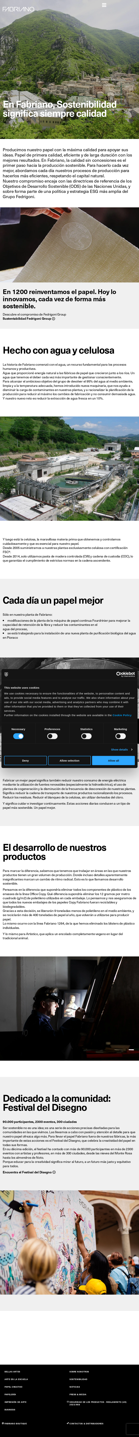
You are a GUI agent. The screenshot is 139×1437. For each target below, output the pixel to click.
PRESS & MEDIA (78, 1394)
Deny (25, 760)
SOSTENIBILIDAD (78, 1379)
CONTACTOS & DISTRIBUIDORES (87, 1423)
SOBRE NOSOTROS (79, 1371)
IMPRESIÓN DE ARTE (16, 1402)
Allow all (113, 760)
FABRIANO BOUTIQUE (16, 1423)
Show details (119, 749)
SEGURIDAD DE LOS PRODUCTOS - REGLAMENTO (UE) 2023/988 (98, 1403)
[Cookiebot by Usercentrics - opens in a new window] (119, 674)
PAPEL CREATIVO (13, 1386)
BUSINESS (10, 1409)
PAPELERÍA (10, 1394)
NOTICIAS (75, 1386)
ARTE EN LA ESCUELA (16, 1379)
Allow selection (69, 760)
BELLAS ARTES (12, 1371)
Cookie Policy (122, 715)
